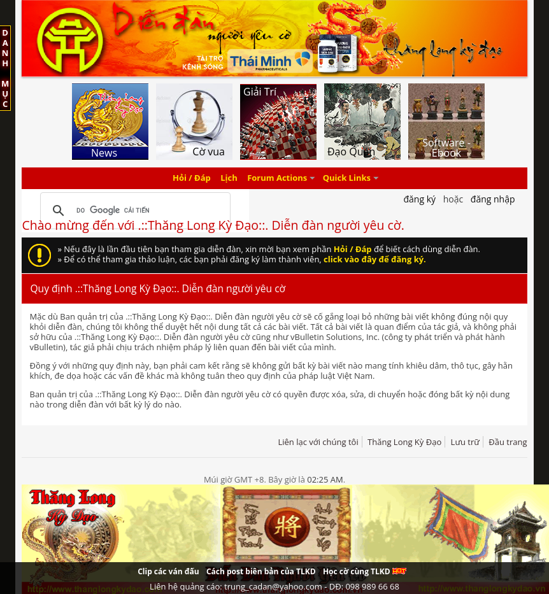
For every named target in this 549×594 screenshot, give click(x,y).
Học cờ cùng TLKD (364, 571)
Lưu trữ (465, 442)
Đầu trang (507, 442)
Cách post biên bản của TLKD (261, 571)
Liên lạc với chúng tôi (318, 442)
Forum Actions (277, 178)
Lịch (229, 178)
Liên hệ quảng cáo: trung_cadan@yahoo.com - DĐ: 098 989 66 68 (274, 586)
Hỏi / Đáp (192, 178)
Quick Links (347, 178)
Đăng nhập (493, 199)
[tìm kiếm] (133, 210)
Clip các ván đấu (168, 571)
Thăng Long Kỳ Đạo (404, 442)
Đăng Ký (419, 199)
